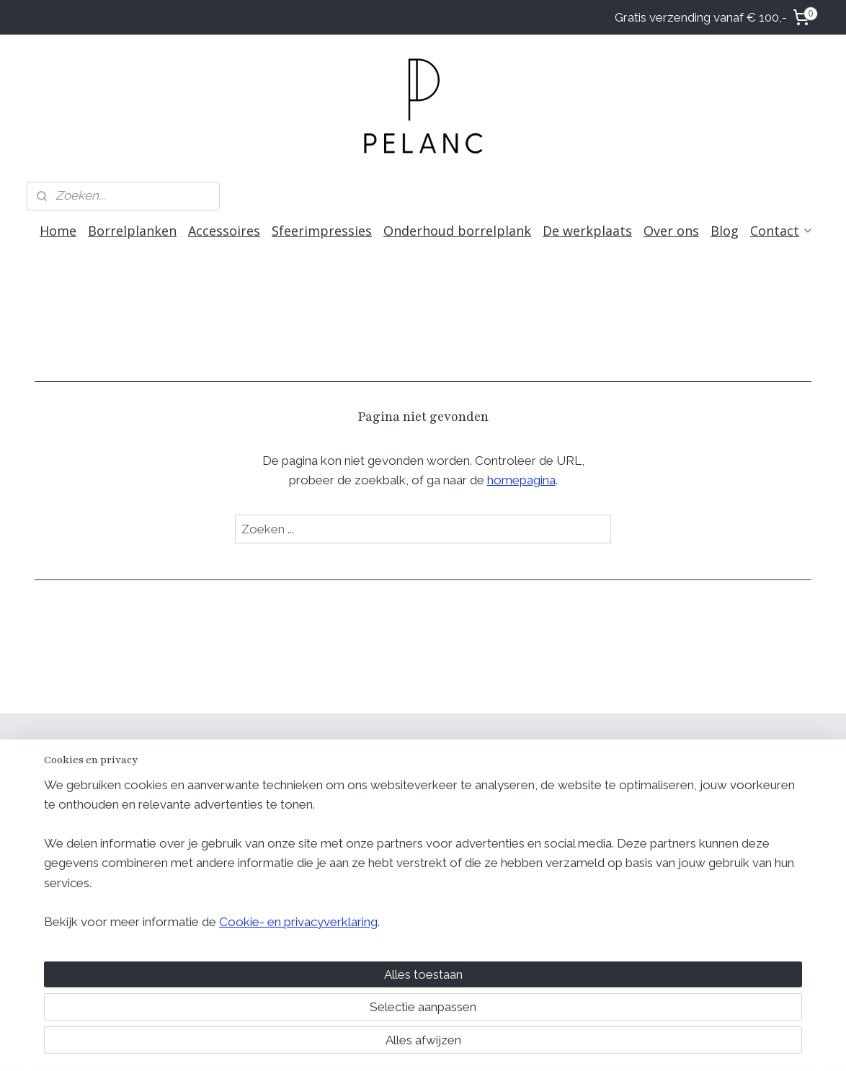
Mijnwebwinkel (558, 1044)
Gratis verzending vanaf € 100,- (701, 17)
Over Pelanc (542, 806)
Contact (782, 230)
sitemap (359, 1044)
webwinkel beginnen (436, 1044)
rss (385, 1044)
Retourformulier (710, 843)
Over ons (671, 230)
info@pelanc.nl (549, 861)
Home (58, 230)
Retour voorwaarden (723, 825)
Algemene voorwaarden (733, 788)
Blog (725, 230)
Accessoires (224, 230)
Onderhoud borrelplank (457, 230)
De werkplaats (587, 230)
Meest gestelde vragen (571, 825)
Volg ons (378, 752)
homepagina (521, 480)
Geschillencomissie (719, 861)
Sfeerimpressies (322, 230)
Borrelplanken (132, 230)
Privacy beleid (706, 806)
